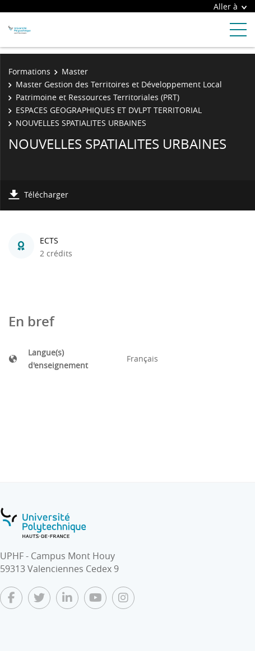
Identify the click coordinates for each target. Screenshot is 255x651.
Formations (29, 71)
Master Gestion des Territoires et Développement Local (119, 84)
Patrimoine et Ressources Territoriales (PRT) (97, 97)
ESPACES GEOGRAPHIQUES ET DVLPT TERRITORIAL (109, 110)
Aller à (230, 6)
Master (75, 71)
